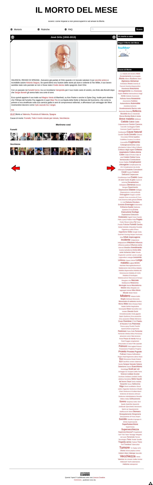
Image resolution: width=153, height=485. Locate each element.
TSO (123, 434)
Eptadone (125, 210)
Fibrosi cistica (128, 222)
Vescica (121, 459)
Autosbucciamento (130, 106)
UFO (139, 448)
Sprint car (125, 409)
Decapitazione (133, 182)
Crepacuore (133, 174)
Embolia (121, 205)
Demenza (131, 185)
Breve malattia (126, 118)
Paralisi (131, 326)
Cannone (123, 129)
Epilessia (137, 207)
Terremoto (131, 437)
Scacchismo (137, 366)
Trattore (134, 442)
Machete (123, 265)
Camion (132, 124)
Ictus (125, 237)
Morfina (139, 301)
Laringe (139, 255)
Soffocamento (135, 399)
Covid (124, 172)
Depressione (123, 190)
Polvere (139, 346)
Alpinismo (125, 81)
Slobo (127, 399)
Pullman (123, 354)
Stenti (131, 411)
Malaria (138, 268)
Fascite (139, 217)
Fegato (139, 219)
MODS (137, 263)
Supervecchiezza (130, 429)
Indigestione (135, 240)
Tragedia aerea (124, 442)
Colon (121, 155)
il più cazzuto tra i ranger (45, 105)
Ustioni (121, 453)
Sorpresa (130, 402)
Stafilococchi (124, 411)
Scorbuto (121, 376)
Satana (139, 364)
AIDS (138, 74)
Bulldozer (138, 119)
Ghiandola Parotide (135, 227)
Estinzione (135, 214)
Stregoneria (136, 414)
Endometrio (138, 205)
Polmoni (123, 346)
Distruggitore (125, 195)
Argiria (120, 93)
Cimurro (139, 134)
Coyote (129, 172)
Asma (128, 98)
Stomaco (137, 411)
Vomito (139, 459)
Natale (123, 306)
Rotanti (138, 359)
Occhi (136, 311)
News (129, 309)
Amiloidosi (123, 83)
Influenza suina (136, 245)
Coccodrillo (124, 142)
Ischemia (127, 252)
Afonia (121, 78)
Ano (132, 91)
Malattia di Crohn (135, 273)
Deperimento (133, 187)
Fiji (135, 222)
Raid (124, 357)
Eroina (135, 210)
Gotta (140, 232)
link (12, 110)
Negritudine (135, 306)
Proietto (122, 351)
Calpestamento (123, 124)
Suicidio (123, 419)
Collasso (139, 147)
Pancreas (136, 324)
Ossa (132, 319)
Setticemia (136, 384)
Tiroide (134, 439)
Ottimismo (137, 319)
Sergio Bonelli (21, 92)
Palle (130, 324)
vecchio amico (101, 80)
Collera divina (135, 152)
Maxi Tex (54, 100)
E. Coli (123, 202)
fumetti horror (34, 90)
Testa (129, 439)
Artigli (140, 93)
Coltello (126, 157)
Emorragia (129, 205)
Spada (123, 404)
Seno (133, 379)
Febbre (129, 219)
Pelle (133, 331)
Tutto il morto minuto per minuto (45, 118)
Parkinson (122, 331)
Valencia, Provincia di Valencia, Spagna (39, 114)
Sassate (133, 364)
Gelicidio (125, 227)
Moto (126, 304)
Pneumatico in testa (125, 344)
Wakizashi (123, 462)
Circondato (124, 137)
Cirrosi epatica (134, 137)
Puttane (129, 354)
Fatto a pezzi (122, 219)
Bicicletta (123, 114)
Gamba (139, 224)
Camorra (138, 124)
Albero (127, 78)
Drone (139, 200)
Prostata (130, 352)
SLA (121, 361)
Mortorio (18, 29)
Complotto (129, 170)
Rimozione (127, 359)
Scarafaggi (124, 369)
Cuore (134, 177)
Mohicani (129, 299)
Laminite (128, 255)
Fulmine (126, 224)
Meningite (122, 285)
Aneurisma (134, 88)
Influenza (138, 242)
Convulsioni (137, 170)
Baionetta (122, 111)
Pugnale (138, 352)
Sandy (120, 364)
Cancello (123, 127)
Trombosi (127, 444)
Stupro (138, 416)
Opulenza (127, 316)
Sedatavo (128, 376)
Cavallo (120, 134)
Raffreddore (136, 354)
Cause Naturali (134, 132)
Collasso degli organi (126, 150)
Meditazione (126, 283)
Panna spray (124, 326)
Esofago (135, 212)
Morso (120, 304)
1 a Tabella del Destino (128, 74)
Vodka (135, 459)
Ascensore (135, 96)
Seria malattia (136, 381)
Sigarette (126, 389)
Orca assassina (136, 316)
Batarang (129, 111)
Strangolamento (125, 414)
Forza (138, 222)
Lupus (131, 263)
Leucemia (137, 257)
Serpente (123, 384)
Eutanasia (122, 217)
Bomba (127, 116)
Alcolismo (133, 78)
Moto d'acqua (133, 304)
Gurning (127, 234)
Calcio (131, 122)
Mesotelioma (136, 285)
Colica (133, 147)
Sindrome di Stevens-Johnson (130, 394)
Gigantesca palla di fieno (130, 229)
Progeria (138, 349)
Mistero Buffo (135, 296)
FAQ (70, 29)
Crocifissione (122, 177)
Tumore (124, 447)
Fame (134, 217)
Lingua (127, 260)
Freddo (120, 224)
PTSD (134, 321)
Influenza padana (124, 245)
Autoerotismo (125, 103)
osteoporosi (133, 464)
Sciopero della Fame (135, 371)
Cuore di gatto (130, 180)
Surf (119, 434)
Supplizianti (138, 432)
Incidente (125, 239)
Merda (129, 285)
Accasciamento (125, 76)
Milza (128, 288)
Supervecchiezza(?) (126, 432)
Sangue (126, 364)
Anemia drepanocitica (133, 86)
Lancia (134, 255)
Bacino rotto (136, 108)
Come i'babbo (124, 162)
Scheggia (121, 371)
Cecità (126, 134)
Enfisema (123, 207)
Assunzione (127, 101)
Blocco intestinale (134, 114)
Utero (126, 453)
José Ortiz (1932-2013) (63, 37)
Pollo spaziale (137, 344)
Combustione (135, 160)
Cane (138, 127)
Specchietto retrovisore (133, 406)
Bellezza (136, 111)
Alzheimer (134, 81)
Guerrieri (121, 234)
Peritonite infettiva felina (126, 334)
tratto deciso (59, 85)
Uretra (138, 450)
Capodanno (136, 129)
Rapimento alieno (132, 357)
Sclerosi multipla (127, 374)
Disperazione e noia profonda (130, 192)
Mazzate (135, 280)
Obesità (130, 311)
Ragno (120, 357)
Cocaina (130, 139)
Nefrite (128, 306)
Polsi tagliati (132, 346)
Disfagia (139, 190)
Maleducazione (123, 278)
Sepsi (129, 381)
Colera (128, 147)
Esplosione (126, 214)
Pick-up (138, 339)
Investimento (136, 247)
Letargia (130, 257)
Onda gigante (136, 314)
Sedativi (134, 376)
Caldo (137, 122)
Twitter (135, 448)
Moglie (123, 299)
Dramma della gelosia (129, 200)
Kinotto (138, 252)
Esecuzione (126, 212)
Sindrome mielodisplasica (127, 396)
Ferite (122, 222)
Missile (125, 293)
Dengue (125, 187)
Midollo (123, 288)
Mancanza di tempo (135, 278)
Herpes (132, 234)
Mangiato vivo (126, 280)
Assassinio (135, 98)
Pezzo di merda (129, 339)
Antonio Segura (32, 83)
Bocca (122, 116)
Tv (131, 448)
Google (134, 232)
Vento (138, 457)
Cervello (132, 134)
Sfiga (121, 386)
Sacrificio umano (128, 361)
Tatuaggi (132, 434)
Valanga (132, 453)
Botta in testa (136, 116)
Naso (140, 304)
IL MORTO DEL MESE (76, 10)
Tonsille (139, 439)
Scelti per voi (133, 369)
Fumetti (27, 118)
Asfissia (123, 98)
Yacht (129, 462)
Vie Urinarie (128, 459)
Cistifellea (123, 139)
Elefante (129, 202)
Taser (127, 434)
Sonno (122, 401)
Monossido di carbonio (127, 301)
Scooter (137, 374)
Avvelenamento (125, 108)
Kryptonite (121, 255)
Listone (132, 260)
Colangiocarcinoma (127, 145)
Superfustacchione (130, 424)
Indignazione (122, 242)
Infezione (131, 242)
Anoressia (138, 91)
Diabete (132, 190)
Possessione (123, 349)
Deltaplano (123, 185)
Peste (121, 339)
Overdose (127, 321)
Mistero (125, 296)
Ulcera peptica (130, 450)
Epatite (130, 207)
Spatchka (129, 404)
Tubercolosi (136, 444)
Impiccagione (134, 237)
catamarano (136, 462)
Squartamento (133, 409)
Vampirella (60, 90)
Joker (133, 252)
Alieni (139, 78)
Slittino (122, 399)
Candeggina (131, 127)
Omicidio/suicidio (125, 314)
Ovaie (120, 321)
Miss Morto (136, 290)
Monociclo (136, 299)
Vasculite (139, 453)
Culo (128, 177)
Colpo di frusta (130, 155)
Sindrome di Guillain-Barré (132, 391)
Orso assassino (124, 319)
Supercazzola (132, 422)
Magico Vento (48, 97)
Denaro (138, 185)
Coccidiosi (136, 139)
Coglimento (134, 142)
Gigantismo (123, 232)
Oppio (121, 316)
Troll (122, 444)
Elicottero (136, 202)
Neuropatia (122, 309)
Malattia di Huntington (130, 275)
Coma (132, 157)
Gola (130, 232)
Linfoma (121, 260)
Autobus (134, 101)
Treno (139, 442)
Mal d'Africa (132, 268)
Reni (121, 359)
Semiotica (127, 379)
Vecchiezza (64, 118)
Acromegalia (136, 76)
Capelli (129, 129)
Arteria (125, 93)
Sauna (129, 366)
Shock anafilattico (130, 386)
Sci (126, 371)
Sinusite (139, 396)
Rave (140, 357)
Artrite (123, 96)
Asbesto (129, 96)
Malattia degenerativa (126, 270)
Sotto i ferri (137, 402)
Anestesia (125, 88)
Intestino (127, 247)
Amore (130, 83)
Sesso (130, 384)
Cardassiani (122, 132)
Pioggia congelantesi (132, 341)
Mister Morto (133, 293)
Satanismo (122, 366)
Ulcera (122, 450)
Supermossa (130, 427)
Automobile (135, 103)
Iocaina (121, 250)
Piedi (123, 341)
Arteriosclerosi (133, 93)
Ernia (131, 210)
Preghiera (131, 349)
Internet (121, 247)
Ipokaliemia (128, 250)
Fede (134, 219)
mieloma (126, 464)
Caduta (124, 121)
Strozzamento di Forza (127, 416)
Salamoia (138, 361)
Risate (133, 359)
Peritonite (138, 331)
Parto (129, 331)
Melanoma (134, 283)
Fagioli (130, 217)
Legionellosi (123, 257)
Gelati (120, 227)
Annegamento (124, 91)
